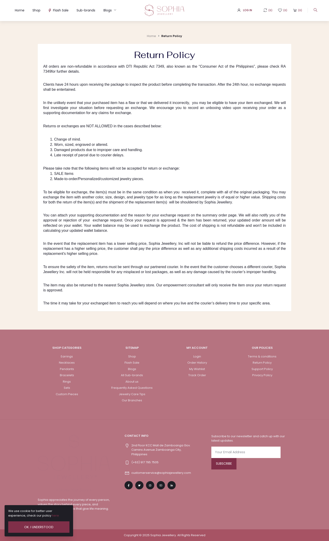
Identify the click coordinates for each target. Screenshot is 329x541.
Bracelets (67, 375)
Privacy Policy (262, 375)
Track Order (197, 375)
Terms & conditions (262, 356)
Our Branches (132, 400)
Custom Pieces (67, 394)
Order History (197, 362)
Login (197, 356)
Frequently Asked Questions (132, 388)
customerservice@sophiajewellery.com (161, 473)
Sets (67, 388)
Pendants (67, 369)
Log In (247, 10)
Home (19, 10)
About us (131, 381)
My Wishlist (197, 369)
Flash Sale (58, 10)
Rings (67, 381)
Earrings (67, 356)
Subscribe (224, 463)
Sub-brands (86, 10)
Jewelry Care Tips (132, 394)
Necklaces (67, 362)
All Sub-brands (132, 375)
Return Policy (171, 36)
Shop (36, 10)
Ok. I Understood (38, 527)
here (55, 515)
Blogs (108, 10)
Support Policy (262, 369)
